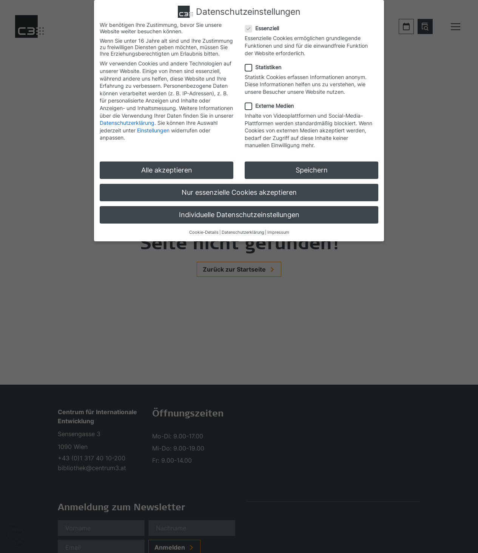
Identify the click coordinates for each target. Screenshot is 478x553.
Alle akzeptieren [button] (166, 170)
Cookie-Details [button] (204, 232)
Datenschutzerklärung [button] (243, 232)
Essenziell (264, 28)
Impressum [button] (278, 232)
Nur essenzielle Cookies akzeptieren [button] (239, 192)
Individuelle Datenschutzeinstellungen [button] (239, 215)
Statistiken (265, 67)
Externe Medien (272, 106)
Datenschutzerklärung (127, 123)
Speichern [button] (312, 170)
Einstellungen (153, 130)
